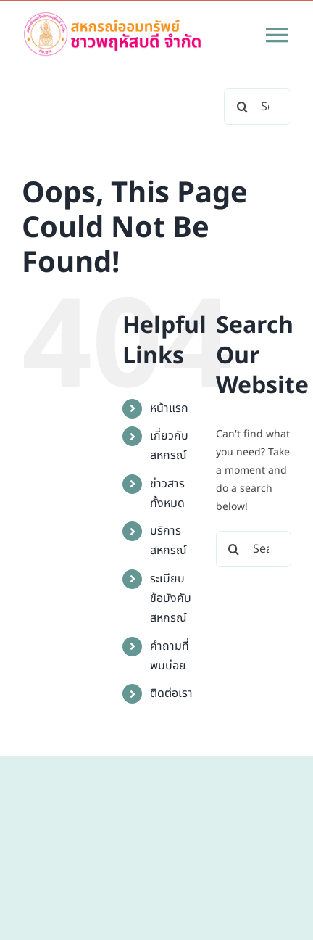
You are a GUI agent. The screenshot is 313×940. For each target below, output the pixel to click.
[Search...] (253, 549)
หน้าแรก (169, 408)
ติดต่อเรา (171, 693)
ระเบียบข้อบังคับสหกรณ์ (170, 598)
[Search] (242, 106)
